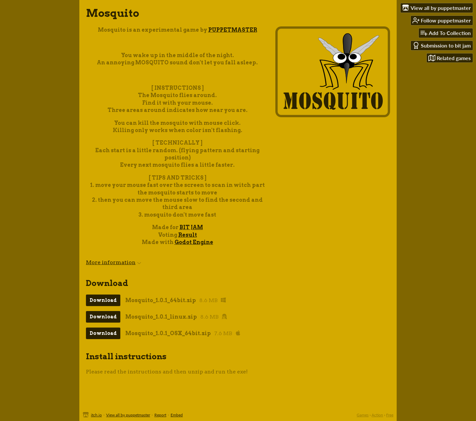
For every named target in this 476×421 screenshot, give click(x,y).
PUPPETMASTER (232, 30)
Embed (177, 414)
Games (363, 414)
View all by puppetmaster (128, 414)
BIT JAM (191, 227)
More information (113, 262)
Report (160, 414)
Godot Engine (194, 242)
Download (103, 300)
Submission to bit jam (442, 45)
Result (187, 235)
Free (389, 414)
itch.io (96, 414)
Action (377, 414)
